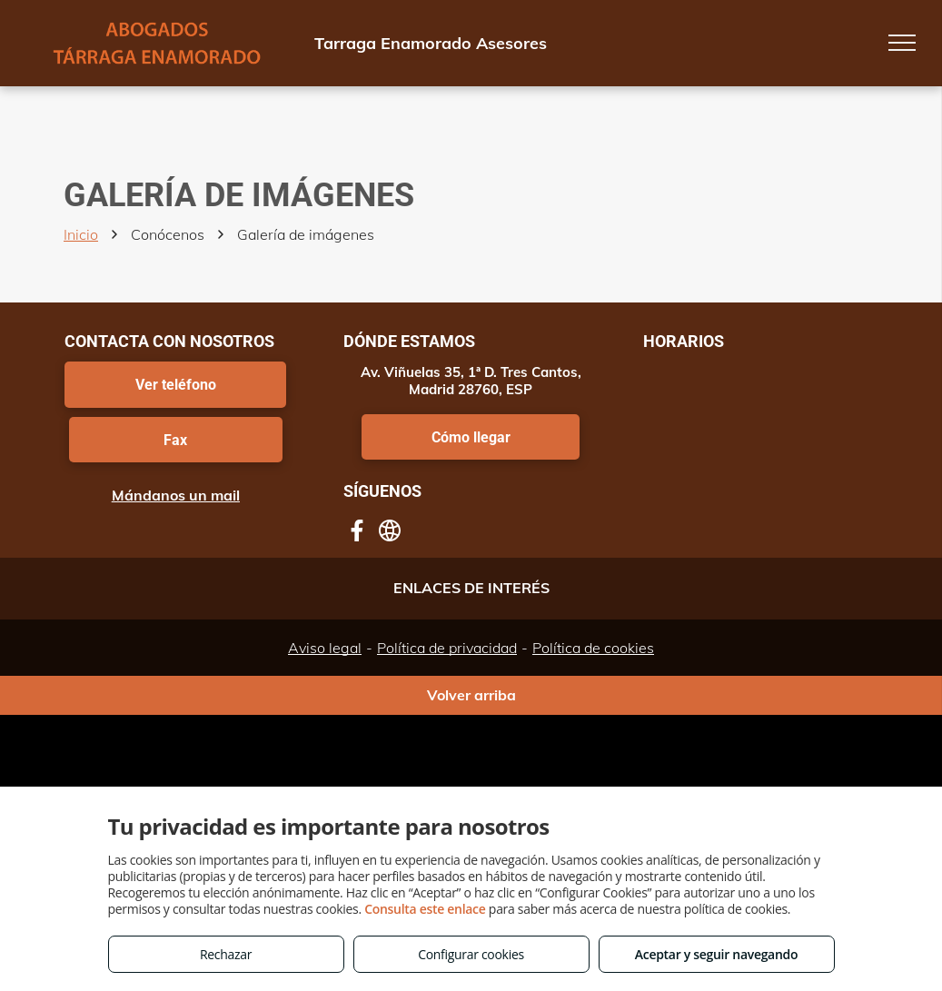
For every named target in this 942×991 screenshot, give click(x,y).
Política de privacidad (447, 648)
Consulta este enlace (424, 908)
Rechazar (226, 954)
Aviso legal (325, 648)
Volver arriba (471, 695)
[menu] (902, 42)
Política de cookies (593, 648)
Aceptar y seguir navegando (716, 954)
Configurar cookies (471, 954)
